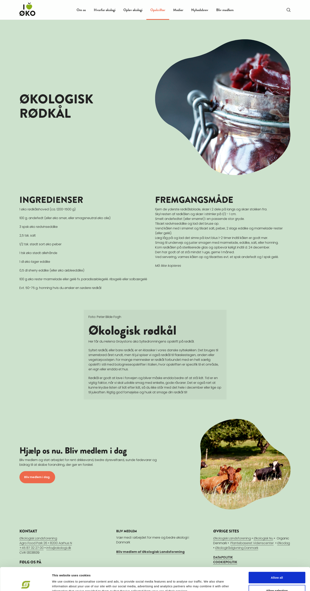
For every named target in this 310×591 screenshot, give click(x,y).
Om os (81, 10)
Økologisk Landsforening (232, 538)
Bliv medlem (225, 10)
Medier (178, 10)
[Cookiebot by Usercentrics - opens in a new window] (25, 583)
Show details (208, 580)
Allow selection (277, 567)
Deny (277, 580)
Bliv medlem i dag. (37, 477)
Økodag (283, 543)
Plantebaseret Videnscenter (252, 543)
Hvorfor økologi (104, 10)
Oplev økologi (132, 10)
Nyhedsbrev (199, 10)
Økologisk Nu (263, 538)
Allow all (277, 554)
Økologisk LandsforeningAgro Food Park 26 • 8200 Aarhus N (45, 540)
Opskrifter (157, 10)
